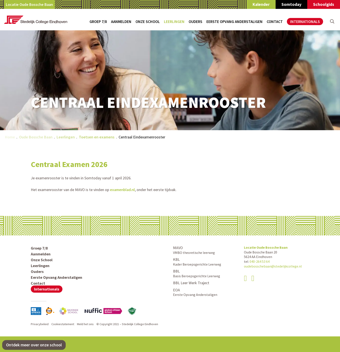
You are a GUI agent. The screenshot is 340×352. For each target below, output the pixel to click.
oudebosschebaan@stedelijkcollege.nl (273, 266)
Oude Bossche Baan (35, 137)
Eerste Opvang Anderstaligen (234, 21)
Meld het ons (85, 324)
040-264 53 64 (260, 261)
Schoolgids (323, 4)
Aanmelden (121, 21)
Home (10, 137)
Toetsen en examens (96, 137)
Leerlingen (174, 21)
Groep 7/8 (98, 21)
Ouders (195, 21)
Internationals (305, 21)
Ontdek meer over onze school (34, 344)
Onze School (148, 21)
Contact (275, 21)
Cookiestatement (62, 324)
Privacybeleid (40, 324)
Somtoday (291, 4)
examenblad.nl (122, 189)
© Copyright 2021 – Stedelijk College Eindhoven (127, 324)
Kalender (261, 4)
